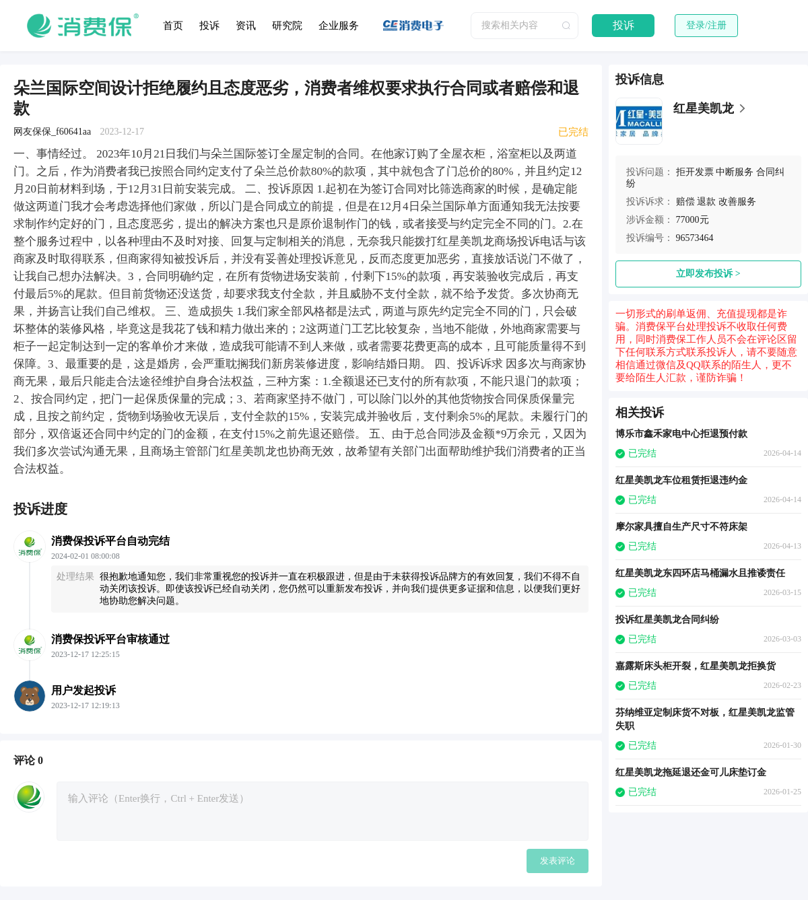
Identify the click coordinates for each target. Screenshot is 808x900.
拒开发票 (695, 172)
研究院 (287, 25)
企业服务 (338, 25)
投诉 (209, 25)
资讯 (246, 25)
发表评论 (557, 861)
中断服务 (734, 172)
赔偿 (685, 202)
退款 (706, 202)
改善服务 (737, 202)
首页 (173, 25)
